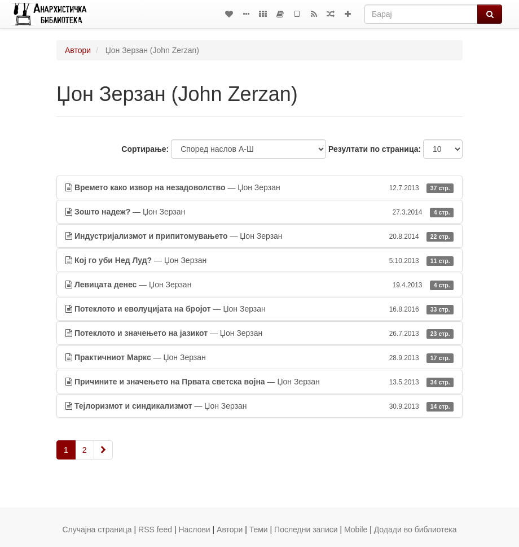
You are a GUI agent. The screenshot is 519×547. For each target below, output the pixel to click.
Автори (78, 50)
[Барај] (421, 14)
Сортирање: (145, 149)
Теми (258, 529)
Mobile (355, 529)
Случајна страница (96, 529)
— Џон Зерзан (259, 187)
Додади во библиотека (415, 529)
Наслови (194, 529)
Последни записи (306, 529)
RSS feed (155, 529)
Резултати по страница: (374, 149)
